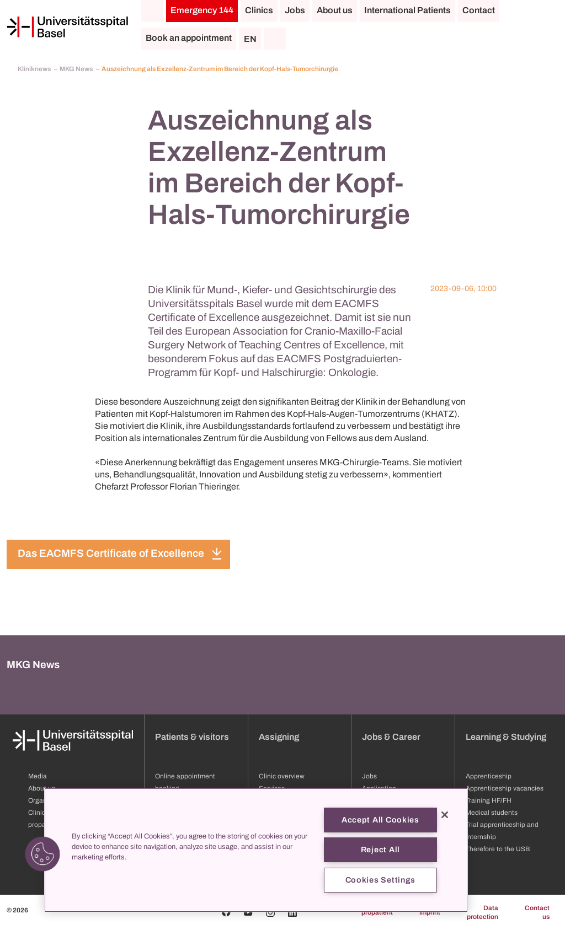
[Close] (445, 815)
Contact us (537, 912)
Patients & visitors (192, 736)
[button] (42, 854)
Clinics (259, 10)
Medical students (492, 812)
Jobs (295, 10)
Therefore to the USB (498, 849)
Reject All (380, 849)
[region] (256, 850)
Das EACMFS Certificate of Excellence (111, 553)
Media (37, 776)
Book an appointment (189, 37)
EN (250, 39)
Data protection (482, 912)
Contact (478, 10)
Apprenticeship (488, 776)
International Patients (407, 10)
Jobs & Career (391, 736)
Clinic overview (282, 776)
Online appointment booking (185, 782)
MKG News (77, 69)
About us (335, 10)
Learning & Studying (506, 736)
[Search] (275, 39)
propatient (377, 912)
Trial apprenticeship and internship (502, 831)
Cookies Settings (380, 879)
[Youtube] (248, 912)
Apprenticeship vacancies (504, 788)
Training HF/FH (488, 800)
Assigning (279, 736)
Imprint (429, 912)
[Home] (67, 27)
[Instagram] (270, 912)
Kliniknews (35, 69)
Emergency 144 (201, 10)
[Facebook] (226, 912)
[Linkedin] (292, 912)
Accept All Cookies (380, 819)
